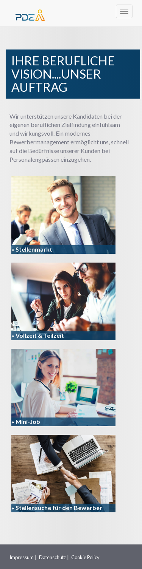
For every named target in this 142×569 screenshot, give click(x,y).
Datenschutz (52, 557)
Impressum (21, 557)
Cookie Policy (85, 557)
